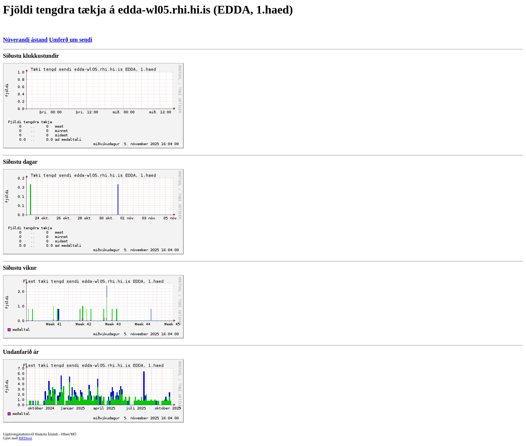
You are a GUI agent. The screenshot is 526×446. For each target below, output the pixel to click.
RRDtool (25, 438)
